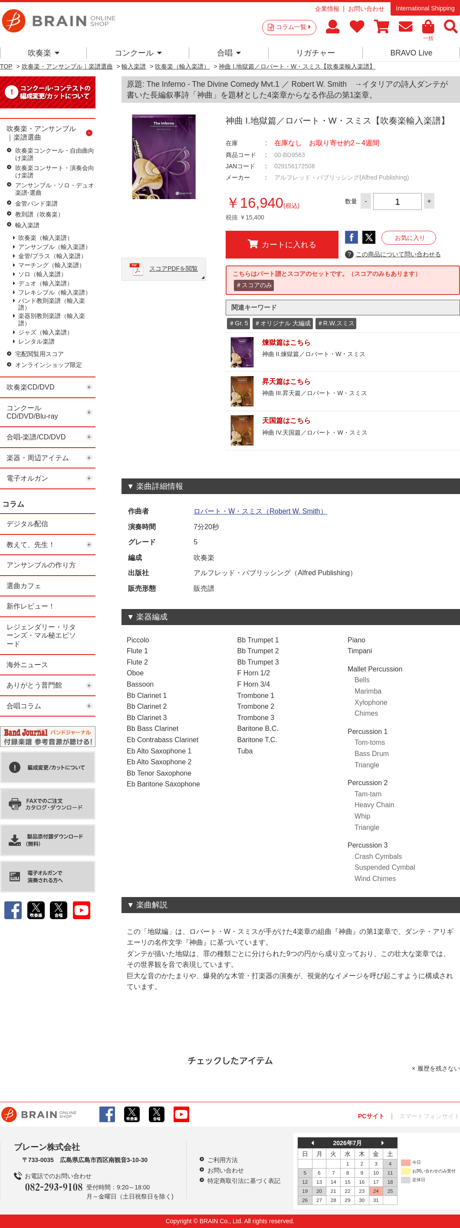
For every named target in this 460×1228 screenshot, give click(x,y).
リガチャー (315, 53)
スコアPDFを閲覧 (173, 268)
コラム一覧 (293, 26)
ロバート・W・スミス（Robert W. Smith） (260, 511)
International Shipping (425, 8)
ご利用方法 (222, 1159)
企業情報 (327, 8)
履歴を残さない (438, 1068)
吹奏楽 (43, 53)
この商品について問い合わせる (393, 254)
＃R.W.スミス (336, 323)
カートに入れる (282, 244)
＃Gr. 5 (238, 323)
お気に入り (410, 237)
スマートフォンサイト (429, 1116)
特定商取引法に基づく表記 (243, 1180)
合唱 (229, 53)
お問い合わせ (366, 8)
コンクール (138, 53)
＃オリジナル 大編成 (282, 323)
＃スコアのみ (254, 285)
